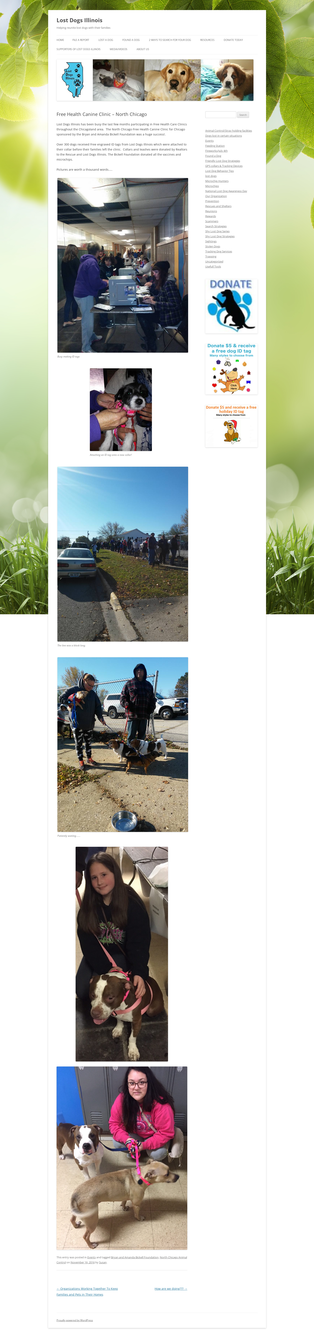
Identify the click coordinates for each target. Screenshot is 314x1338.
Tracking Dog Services (218, 251)
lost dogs (211, 176)
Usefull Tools (213, 266)
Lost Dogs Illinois (79, 20)
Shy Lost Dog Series (217, 231)
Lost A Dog (105, 40)
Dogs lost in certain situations (223, 136)
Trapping (210, 256)
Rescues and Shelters (218, 206)
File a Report (80, 40)
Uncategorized (214, 261)
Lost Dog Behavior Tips (219, 171)
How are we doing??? (171, 1289)
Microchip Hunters (217, 181)
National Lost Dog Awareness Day (226, 191)
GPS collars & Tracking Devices (224, 166)
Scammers (211, 221)
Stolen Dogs (212, 246)
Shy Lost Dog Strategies (220, 236)
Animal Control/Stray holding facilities (228, 131)
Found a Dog (213, 156)
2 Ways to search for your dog (170, 40)
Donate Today (233, 40)
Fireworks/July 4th (216, 151)
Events (91, 1257)
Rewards (210, 216)
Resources (207, 40)
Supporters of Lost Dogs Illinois (79, 49)
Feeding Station (215, 146)
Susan (103, 1262)
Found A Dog (131, 40)
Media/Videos (118, 49)
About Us (143, 49)
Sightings (211, 241)
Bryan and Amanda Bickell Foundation (135, 1257)
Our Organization (216, 196)
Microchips (212, 186)
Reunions (211, 211)
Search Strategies (216, 226)
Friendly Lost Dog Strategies (222, 161)
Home (60, 40)
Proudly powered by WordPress (75, 1320)
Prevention (212, 201)
